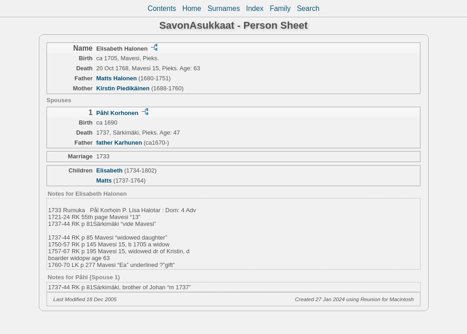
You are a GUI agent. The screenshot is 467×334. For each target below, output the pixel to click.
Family (280, 8)
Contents (162, 8)
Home (192, 8)
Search (308, 8)
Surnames (224, 8)
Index (255, 8)
